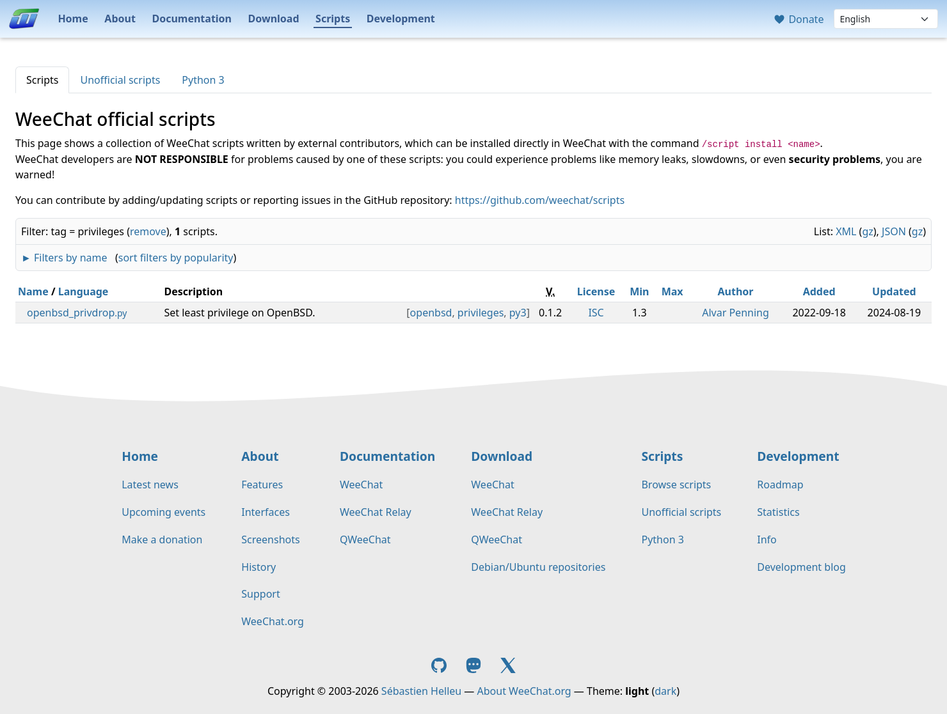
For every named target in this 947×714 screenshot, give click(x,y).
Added (819, 291)
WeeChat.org (272, 621)
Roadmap (780, 484)
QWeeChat (365, 539)
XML (846, 231)
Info (767, 539)
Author (736, 291)
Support (260, 594)
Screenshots (270, 539)
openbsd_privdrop (77, 313)
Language (83, 291)
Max (672, 291)
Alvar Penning (735, 313)
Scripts (332, 19)
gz (867, 231)
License (596, 291)
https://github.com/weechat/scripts (540, 200)
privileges (481, 313)
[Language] (886, 19)
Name (33, 291)
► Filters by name (64, 258)
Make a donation (162, 539)
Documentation (192, 19)
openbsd (431, 313)
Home (73, 19)
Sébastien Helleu (421, 691)
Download (273, 19)
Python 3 (203, 80)
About (120, 19)
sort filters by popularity (176, 258)
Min (639, 291)
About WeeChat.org (524, 691)
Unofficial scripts (120, 80)
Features (262, 484)
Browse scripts (676, 484)
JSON (894, 231)
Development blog (801, 567)
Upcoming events (163, 512)
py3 (518, 313)
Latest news (150, 484)
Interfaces (265, 512)
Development (401, 19)
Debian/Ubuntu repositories (538, 567)
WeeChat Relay (375, 512)
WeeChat (361, 484)
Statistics (778, 512)
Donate (798, 19)
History (258, 567)
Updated (894, 291)
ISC (595, 313)
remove (148, 231)
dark (665, 691)
